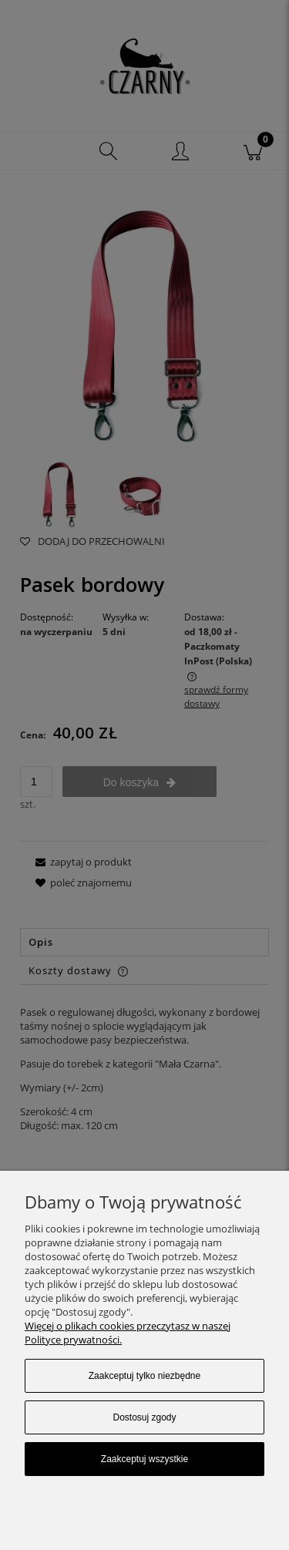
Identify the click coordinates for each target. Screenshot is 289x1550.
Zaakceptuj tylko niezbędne (144, 1375)
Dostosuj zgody (144, 1417)
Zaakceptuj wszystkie (144, 1459)
